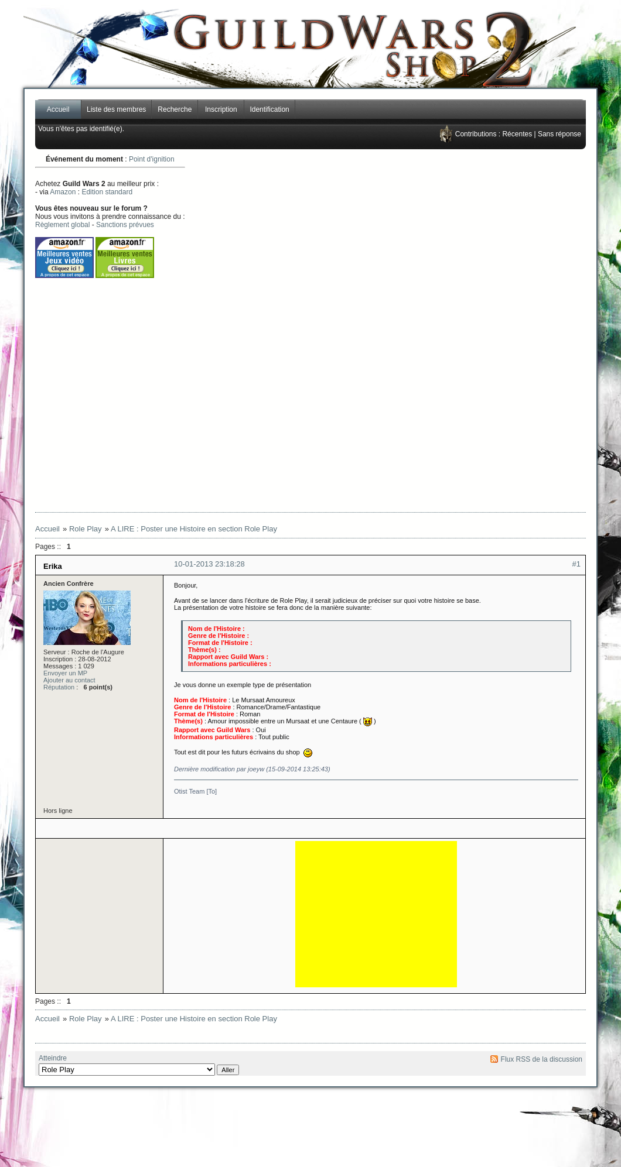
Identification (269, 109)
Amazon (63, 192)
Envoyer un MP (65, 673)
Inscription (221, 109)
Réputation (58, 687)
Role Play (85, 528)
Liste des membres (116, 109)
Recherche (175, 109)
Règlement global (62, 225)
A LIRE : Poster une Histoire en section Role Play (194, 528)
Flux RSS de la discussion (541, 1059)
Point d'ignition (152, 159)
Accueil (58, 109)
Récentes (517, 134)
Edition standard (106, 192)
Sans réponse (559, 134)
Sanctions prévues (125, 225)
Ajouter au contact (69, 680)
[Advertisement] (393, 330)
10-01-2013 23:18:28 (209, 564)
